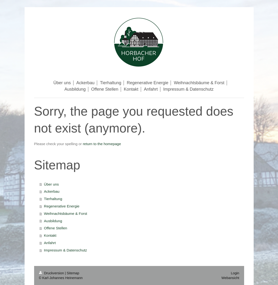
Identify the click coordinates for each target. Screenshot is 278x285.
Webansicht (230, 278)
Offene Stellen (55, 228)
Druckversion (52, 273)
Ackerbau (51, 191)
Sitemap (73, 273)
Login (235, 273)
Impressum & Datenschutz (65, 250)
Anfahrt (50, 243)
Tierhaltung (53, 199)
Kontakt (50, 235)
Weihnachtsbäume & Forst (65, 213)
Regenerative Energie (61, 206)
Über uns (51, 184)
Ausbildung (53, 221)
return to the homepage (102, 144)
